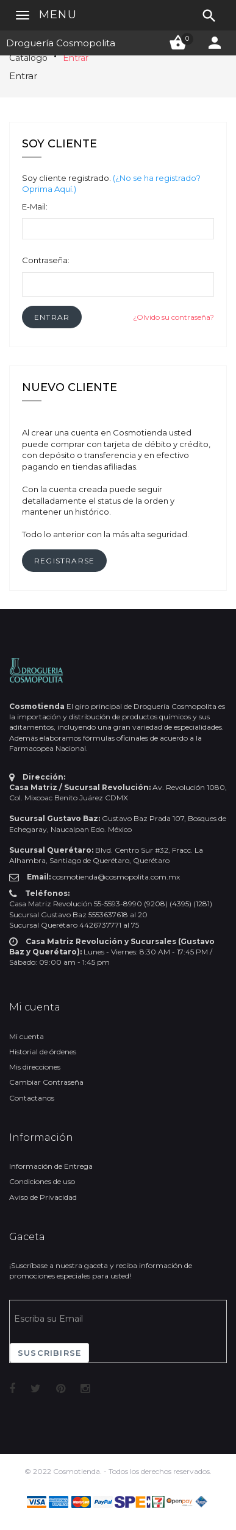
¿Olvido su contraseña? (173, 317)
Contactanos (31, 1097)
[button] (52, 317)
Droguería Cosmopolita (60, 43)
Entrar (75, 57)
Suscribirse (49, 1353)
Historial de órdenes (42, 1051)
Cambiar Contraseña (46, 1082)
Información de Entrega (51, 1166)
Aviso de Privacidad (43, 1197)
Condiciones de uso (42, 1181)
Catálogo (28, 57)
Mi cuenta (26, 1036)
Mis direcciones (34, 1066)
